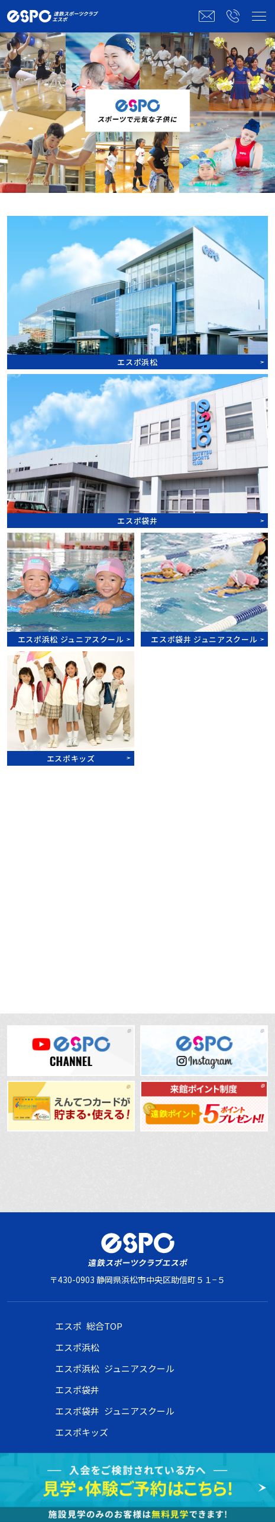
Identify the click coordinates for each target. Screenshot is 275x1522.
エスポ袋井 (77, 1389)
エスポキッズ (81, 1432)
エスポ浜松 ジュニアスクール (114, 1368)
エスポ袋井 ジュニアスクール (114, 1411)
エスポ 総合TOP (88, 1326)
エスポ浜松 (77, 1347)
